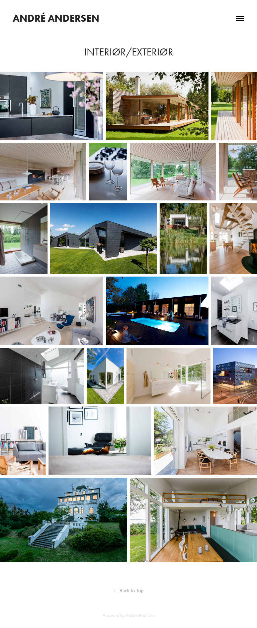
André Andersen (56, 18)
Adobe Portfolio (140, 615)
